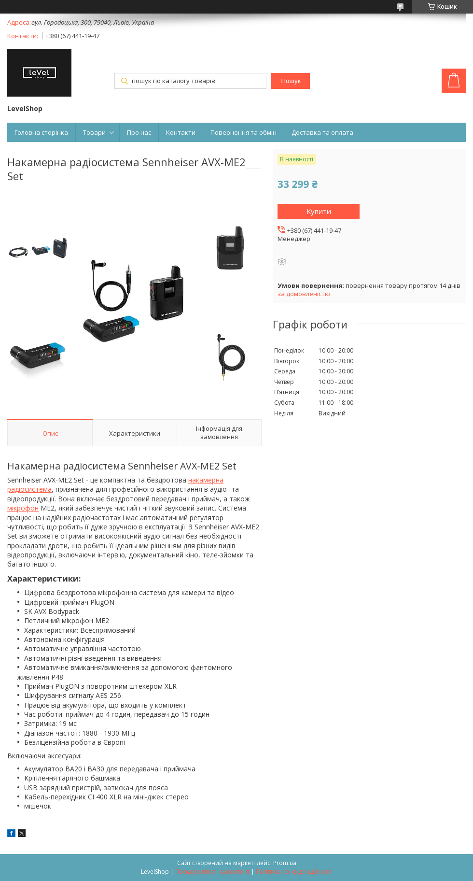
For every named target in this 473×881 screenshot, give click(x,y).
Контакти (180, 132)
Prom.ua (284, 863)
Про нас (139, 132)
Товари (94, 132)
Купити (318, 211)
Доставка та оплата (322, 132)
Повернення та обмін (243, 132)
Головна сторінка (41, 132)
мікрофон (23, 507)
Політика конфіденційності (294, 871)
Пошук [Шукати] (290, 81)
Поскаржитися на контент (212, 871)
